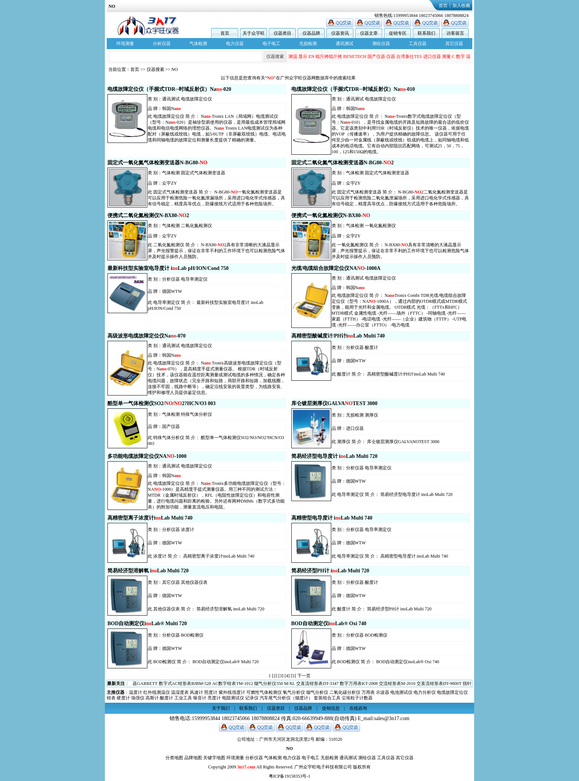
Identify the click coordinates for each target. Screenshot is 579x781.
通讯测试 (344, 43)
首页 (443, 5)
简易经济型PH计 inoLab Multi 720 (399, 609)
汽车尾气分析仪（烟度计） (286, 697)
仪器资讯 (340, 33)
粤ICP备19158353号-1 (290, 776)
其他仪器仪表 (194, 582)
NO (174, 69)
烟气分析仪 (317, 692)
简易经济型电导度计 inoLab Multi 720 (416, 494)
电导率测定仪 (194, 279)
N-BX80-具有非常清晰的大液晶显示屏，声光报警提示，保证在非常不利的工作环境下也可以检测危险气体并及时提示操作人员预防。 (400, 250)
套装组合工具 (327, 697)
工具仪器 (417, 43)
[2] (274, 675)
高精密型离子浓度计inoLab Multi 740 (218, 556)
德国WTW (172, 291)
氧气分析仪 (294, 692)
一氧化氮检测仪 (380, 225)
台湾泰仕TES (409, 56)
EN (311, 56)
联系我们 (426, 33)
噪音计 (199, 697)
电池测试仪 (401, 692)
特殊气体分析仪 (196, 414)
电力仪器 (235, 43)
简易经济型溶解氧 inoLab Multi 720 (230, 609)
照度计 (210, 692)
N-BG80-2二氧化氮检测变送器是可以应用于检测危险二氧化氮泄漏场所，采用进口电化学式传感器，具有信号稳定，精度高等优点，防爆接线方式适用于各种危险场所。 (400, 197)
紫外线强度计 (232, 692)
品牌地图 (193, 757)
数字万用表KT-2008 (359, 683)
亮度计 (214, 697)
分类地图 (174, 757)
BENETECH (354, 56)
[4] (287, 675)
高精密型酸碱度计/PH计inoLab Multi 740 (406, 374)
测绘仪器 (381, 43)
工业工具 (183, 697)
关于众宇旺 (254, 33)
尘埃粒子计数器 (357, 697)
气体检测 (198, 43)
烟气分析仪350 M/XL (274, 683)
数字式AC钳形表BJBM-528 (185, 683)
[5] (293, 675)
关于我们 (221, 708)
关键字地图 (214, 757)
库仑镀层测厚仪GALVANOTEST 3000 (403, 441)
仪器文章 (369, 33)
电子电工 (271, 43)
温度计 (135, 692)
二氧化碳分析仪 (344, 692)
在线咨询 (358, 708)
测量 (446, 56)
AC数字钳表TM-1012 (232, 683)
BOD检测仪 (192, 635)
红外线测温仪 (156, 692)
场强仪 (137, 697)
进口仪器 (432, 56)
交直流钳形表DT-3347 (317, 683)
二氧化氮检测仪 (196, 225)
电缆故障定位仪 (196, 99)
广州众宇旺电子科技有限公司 (323, 767)
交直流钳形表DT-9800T (439, 683)
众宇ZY (169, 183)
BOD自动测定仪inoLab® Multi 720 (225, 661)
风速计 (196, 692)
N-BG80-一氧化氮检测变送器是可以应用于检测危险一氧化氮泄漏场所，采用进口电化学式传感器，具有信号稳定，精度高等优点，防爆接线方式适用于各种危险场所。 (216, 197)
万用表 (368, 692)
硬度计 (123, 697)
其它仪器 (454, 43)
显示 (302, 56)
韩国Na (171, 108)
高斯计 (152, 697)
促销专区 (398, 33)
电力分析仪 (425, 692)
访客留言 (455, 33)
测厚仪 (371, 415)
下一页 (304, 675)
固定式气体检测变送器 (203, 172)
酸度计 (371, 347)
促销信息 (331, 708)
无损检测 (308, 43)
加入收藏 (461, 5)
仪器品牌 (311, 33)
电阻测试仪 (233, 697)
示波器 (382, 692)
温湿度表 (180, 692)
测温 (292, 56)
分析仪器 (162, 43)
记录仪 (251, 697)
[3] (281, 675)
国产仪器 (376, 56)
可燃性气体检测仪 (264, 692)
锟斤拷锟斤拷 (328, 56)
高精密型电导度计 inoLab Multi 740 (414, 556)
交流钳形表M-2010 (397, 683)
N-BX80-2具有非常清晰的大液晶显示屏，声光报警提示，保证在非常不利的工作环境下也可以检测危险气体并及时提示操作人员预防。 (216, 250)
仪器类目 (282, 33)
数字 (460, 56)
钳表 (111, 697)
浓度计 (187, 529)
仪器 (390, 56)
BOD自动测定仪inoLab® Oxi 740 (407, 661)
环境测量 (125, 43)
